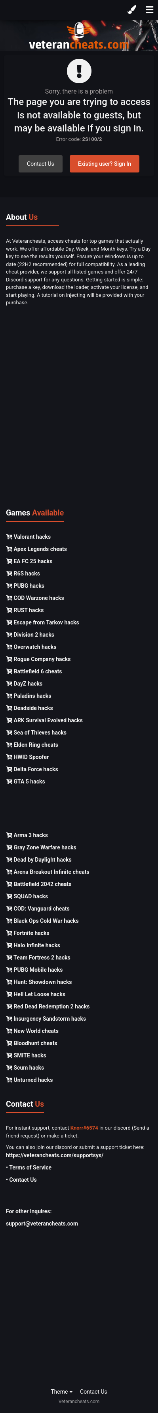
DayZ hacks (24, 683)
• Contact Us (21, 1180)
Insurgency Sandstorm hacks (46, 1019)
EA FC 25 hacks (29, 561)
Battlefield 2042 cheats (39, 884)
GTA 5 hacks (25, 781)
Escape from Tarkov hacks (42, 622)
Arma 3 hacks (27, 835)
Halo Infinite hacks (33, 945)
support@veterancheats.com (42, 1223)
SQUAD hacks (27, 896)
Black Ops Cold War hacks (42, 921)
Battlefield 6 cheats (34, 671)
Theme (62, 1392)
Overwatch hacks (31, 647)
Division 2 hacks (30, 635)
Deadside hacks (29, 708)
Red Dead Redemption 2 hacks (47, 1006)
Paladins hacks (28, 696)
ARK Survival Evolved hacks (44, 720)
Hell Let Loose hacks (35, 994)
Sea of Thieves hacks (36, 732)
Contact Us (40, 164)
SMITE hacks (26, 1055)
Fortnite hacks (27, 933)
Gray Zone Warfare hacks (41, 847)
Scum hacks (25, 1067)
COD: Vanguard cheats (38, 908)
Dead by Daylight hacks (39, 859)
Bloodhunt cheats (31, 1043)
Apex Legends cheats (36, 549)
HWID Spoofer (27, 757)
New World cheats (32, 1031)
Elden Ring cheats (32, 745)
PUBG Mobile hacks (34, 970)
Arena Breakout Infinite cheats (47, 872)
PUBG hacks (25, 586)
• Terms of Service (28, 1167)
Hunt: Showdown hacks (39, 982)
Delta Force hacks (32, 769)
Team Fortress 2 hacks (38, 957)
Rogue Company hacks (38, 659)
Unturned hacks (29, 1080)
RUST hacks (25, 610)
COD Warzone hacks (35, 598)
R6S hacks (23, 573)
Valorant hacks (28, 537)
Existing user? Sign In (104, 164)
